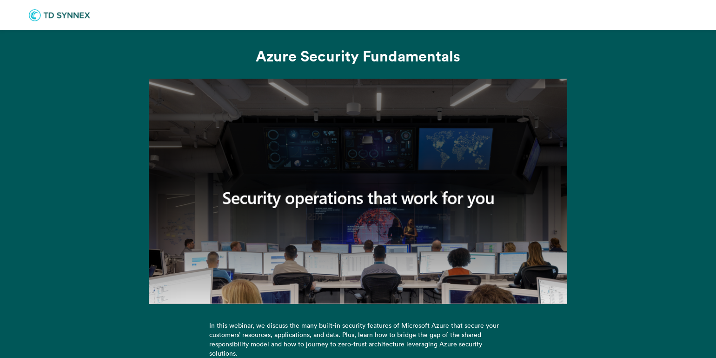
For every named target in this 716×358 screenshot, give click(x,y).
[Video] (358, 191)
